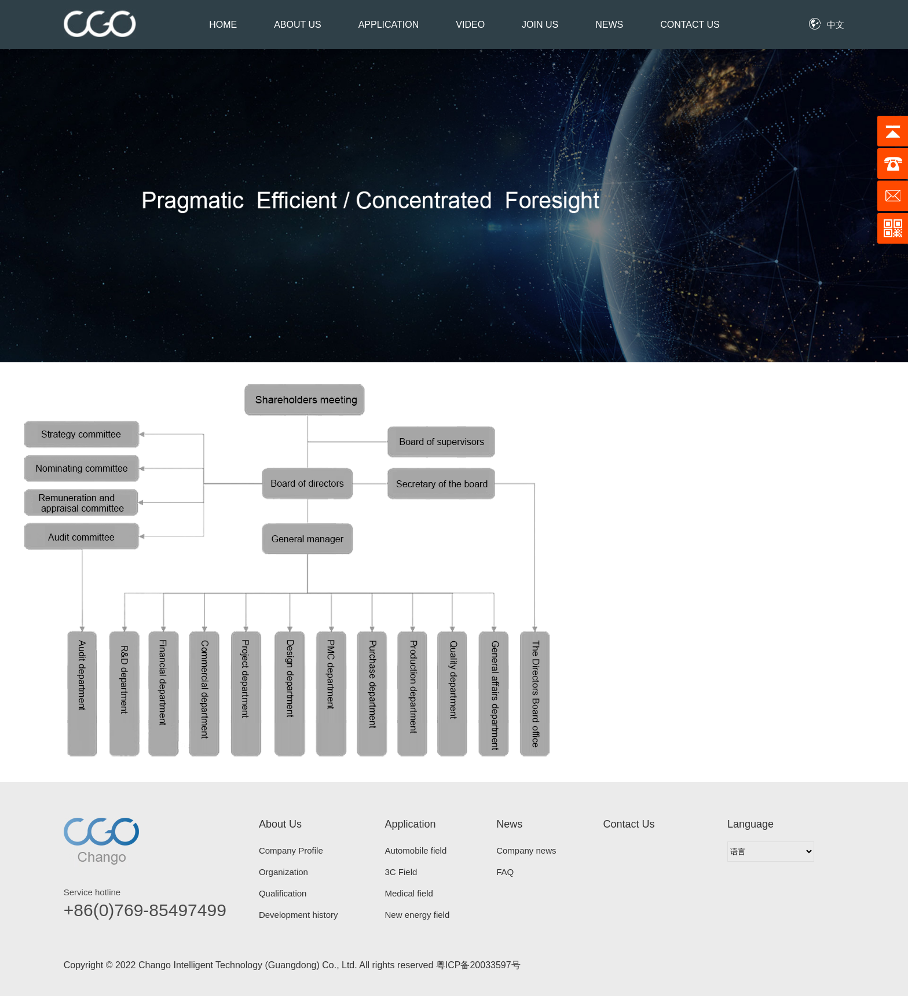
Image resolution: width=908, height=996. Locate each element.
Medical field (409, 893)
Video (470, 25)
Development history (298, 915)
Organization (283, 872)
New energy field (417, 915)
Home (223, 25)
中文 (835, 25)
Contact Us (690, 25)
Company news (526, 850)
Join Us (540, 25)
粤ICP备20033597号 (478, 965)
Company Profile (291, 850)
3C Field (401, 872)
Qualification (283, 893)
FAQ (505, 872)
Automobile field (416, 850)
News (609, 25)
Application (388, 25)
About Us (297, 25)
